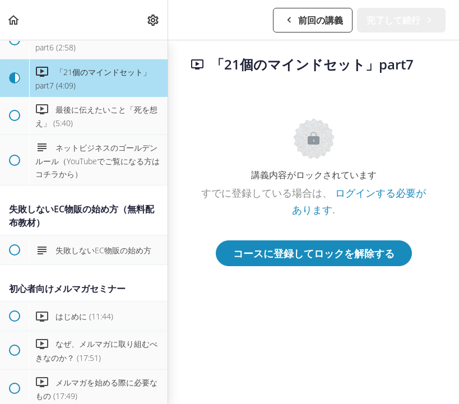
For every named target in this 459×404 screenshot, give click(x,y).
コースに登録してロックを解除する (314, 253)
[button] (14, 20)
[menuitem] (154, 20)
